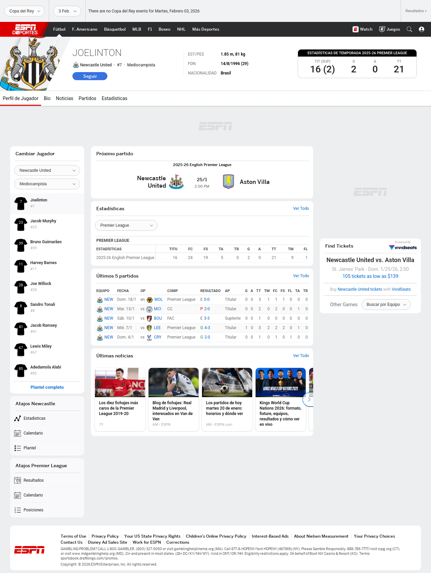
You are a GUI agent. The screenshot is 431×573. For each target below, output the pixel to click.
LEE (157, 327)
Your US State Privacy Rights (152, 536)
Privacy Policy (105, 536)
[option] (120, 399)
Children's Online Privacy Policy (216, 536)
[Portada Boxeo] (164, 29)
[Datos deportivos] (67, 11)
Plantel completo (47, 387)
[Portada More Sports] (205, 29)
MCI (157, 309)
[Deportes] (24, 11)
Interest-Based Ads (270, 536)
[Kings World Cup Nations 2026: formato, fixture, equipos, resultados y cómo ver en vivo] (281, 399)
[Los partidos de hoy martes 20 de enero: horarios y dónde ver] (227, 399)
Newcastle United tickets (360, 289)
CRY (157, 337)
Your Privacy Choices (374, 536)
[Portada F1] (150, 29)
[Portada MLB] (136, 29)
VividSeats (403, 245)
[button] (409, 29)
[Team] (47, 170)
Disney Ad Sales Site (107, 542)
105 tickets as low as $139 (370, 276)
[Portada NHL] (181, 29)
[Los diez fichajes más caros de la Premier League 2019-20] (120, 399)
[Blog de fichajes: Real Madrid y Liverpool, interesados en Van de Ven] (173, 399)
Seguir (90, 76)
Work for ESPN (147, 542)
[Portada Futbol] (59, 29)
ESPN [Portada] (25, 29)
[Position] (47, 184)
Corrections (177, 542)
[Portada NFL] (84, 29)
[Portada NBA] (115, 29)
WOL (158, 299)
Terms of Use (73, 536)
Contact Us (71, 542)
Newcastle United (96, 65)
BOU (158, 318)
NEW (108, 299)
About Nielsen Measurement (321, 536)
